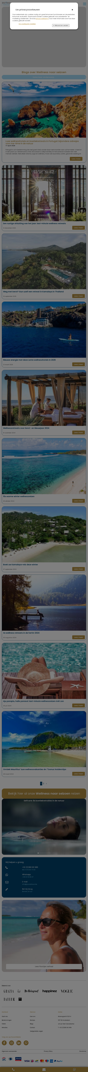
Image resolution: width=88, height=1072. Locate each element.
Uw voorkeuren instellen (27, 24)
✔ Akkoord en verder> (60, 25)
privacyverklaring (42, 19)
